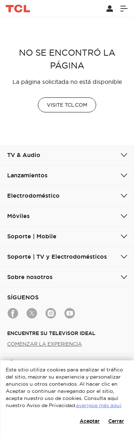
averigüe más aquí (98, 405)
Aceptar (90, 421)
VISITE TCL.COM (67, 105)
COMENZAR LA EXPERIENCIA (44, 344)
